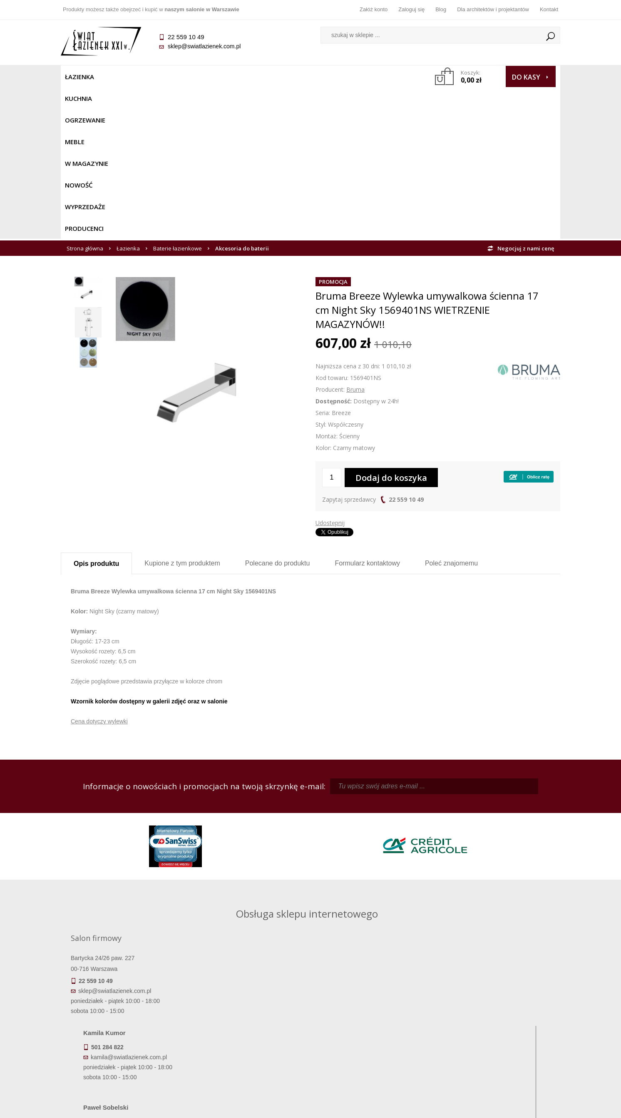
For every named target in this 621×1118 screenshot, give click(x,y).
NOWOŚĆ (288, 77)
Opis (96, 411)
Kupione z (182, 411)
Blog (440, 9)
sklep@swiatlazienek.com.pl (204, 46)
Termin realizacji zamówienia (123, 1004)
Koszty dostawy (123, 1027)
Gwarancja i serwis (123, 1039)
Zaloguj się (411, 9)
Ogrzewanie (161, 77)
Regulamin (248, 1004)
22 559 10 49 (406, 348)
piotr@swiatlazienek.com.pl (447, 817)
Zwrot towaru (123, 1051)
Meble (201, 77)
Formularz (367, 411)
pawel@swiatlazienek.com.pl (252, 892)
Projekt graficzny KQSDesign (441, 1106)
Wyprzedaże (332, 77)
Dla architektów (498, 1027)
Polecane (277, 411)
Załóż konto (374, 9)
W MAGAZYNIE (242, 77)
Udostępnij (330, 371)
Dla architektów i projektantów (493, 9)
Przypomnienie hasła (373, 1027)
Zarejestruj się (373, 1016)
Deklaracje (123, 1062)
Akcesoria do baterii (242, 96)
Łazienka (79, 77)
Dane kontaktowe (497, 1004)
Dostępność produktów (123, 1016)
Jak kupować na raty (248, 1027)
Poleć (451, 411)
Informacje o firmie (498, 1016)
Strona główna (85, 96)
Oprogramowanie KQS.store (523, 1106)
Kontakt (549, 9)
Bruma (355, 238)
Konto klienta (373, 1039)
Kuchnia (117, 77)
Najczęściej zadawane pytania (248, 1016)
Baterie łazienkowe (177, 96)
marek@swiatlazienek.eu (444, 861)
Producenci (382, 77)
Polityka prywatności (248, 1039)
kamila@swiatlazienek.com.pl (253, 817)
